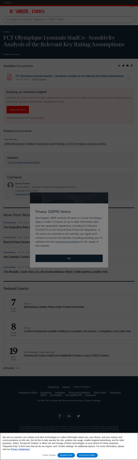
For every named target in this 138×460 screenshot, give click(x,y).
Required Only (66, 455)
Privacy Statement (20, 449)
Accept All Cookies (87, 455)
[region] (69, 446)
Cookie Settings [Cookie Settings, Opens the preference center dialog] (49, 455)
